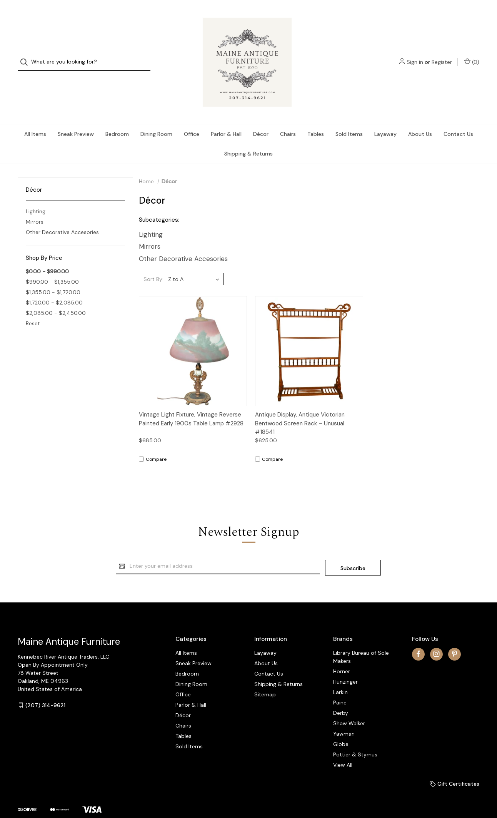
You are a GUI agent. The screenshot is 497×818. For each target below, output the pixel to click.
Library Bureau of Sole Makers (361, 641)
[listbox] (195, 265)
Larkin (340, 676)
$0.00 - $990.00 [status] (47, 257)
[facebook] (418, 639)
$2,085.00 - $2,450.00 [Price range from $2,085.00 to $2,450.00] (56, 299)
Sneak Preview (76, 120)
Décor (261, 120)
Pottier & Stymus (355, 739)
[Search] (26, 55)
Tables (315, 120)
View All (342, 749)
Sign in (415, 55)
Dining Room (156, 120)
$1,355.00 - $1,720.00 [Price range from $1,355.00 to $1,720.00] (53, 278)
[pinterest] (454, 639)
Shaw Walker (349, 707)
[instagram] (436, 639)
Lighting (35, 197)
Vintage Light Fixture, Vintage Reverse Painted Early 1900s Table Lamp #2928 (191, 405)
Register (442, 55)
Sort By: (153, 265)
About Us (420, 120)
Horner (341, 655)
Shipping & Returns (248, 140)
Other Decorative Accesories (62, 218)
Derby (340, 697)
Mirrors (34, 207)
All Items (35, 120)
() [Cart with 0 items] (471, 55)
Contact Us (458, 120)
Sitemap (265, 679)
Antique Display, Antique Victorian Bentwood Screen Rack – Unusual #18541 (300, 409)
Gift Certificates (454, 768)
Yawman (344, 718)
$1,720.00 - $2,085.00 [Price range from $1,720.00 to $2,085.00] (54, 289)
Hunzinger (345, 666)
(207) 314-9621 (45, 689)
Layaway (385, 120)
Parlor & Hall (226, 120)
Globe (341, 728)
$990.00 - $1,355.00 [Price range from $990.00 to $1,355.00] (52, 268)
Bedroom (117, 120)
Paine (340, 687)
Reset (33, 309)
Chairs (288, 120)
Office (191, 120)
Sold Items (349, 120)
